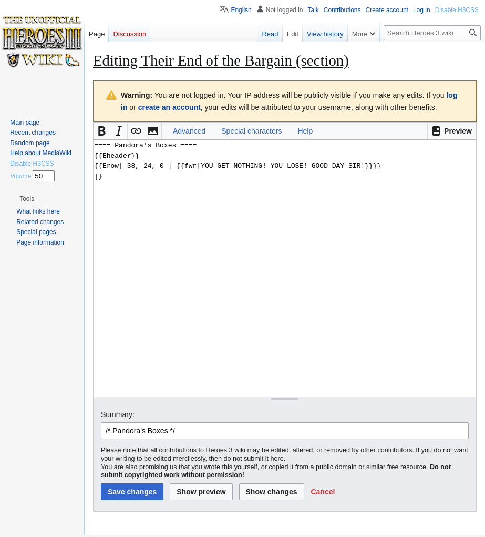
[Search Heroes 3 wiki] (432, 32)
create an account (169, 107)
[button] (452, 131)
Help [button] (305, 131)
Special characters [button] (251, 131)
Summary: (118, 414)
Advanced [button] (189, 131)
